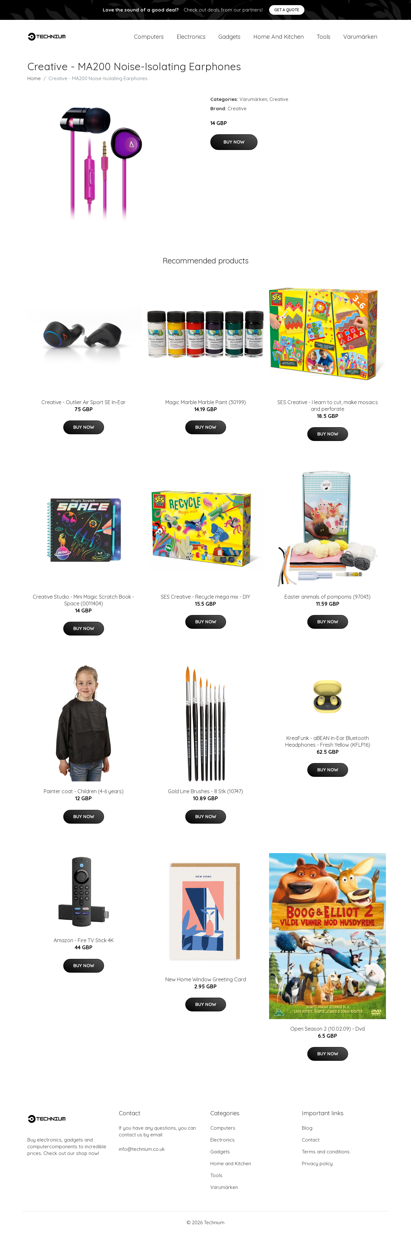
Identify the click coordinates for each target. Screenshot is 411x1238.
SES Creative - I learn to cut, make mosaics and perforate (327, 410)
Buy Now (233, 146)
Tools (323, 39)
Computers (149, 39)
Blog (307, 1132)
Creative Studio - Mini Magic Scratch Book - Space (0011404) (83, 604)
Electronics (191, 39)
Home (34, 83)
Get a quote (286, 9)
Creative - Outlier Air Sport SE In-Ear (83, 406)
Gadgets (229, 39)
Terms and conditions (326, 1156)
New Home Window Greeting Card (205, 984)
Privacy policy (317, 1168)
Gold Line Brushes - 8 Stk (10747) (205, 796)
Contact (310, 1144)
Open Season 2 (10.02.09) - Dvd (327, 1033)
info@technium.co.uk (142, 1154)
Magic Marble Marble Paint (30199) (205, 406)
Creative (278, 104)
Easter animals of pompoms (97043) (327, 601)
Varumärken (360, 39)
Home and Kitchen (278, 39)
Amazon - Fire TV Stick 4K (84, 945)
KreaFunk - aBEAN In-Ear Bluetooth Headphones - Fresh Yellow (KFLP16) (327, 745)
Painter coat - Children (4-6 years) (84, 796)
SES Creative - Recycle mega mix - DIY (205, 601)
